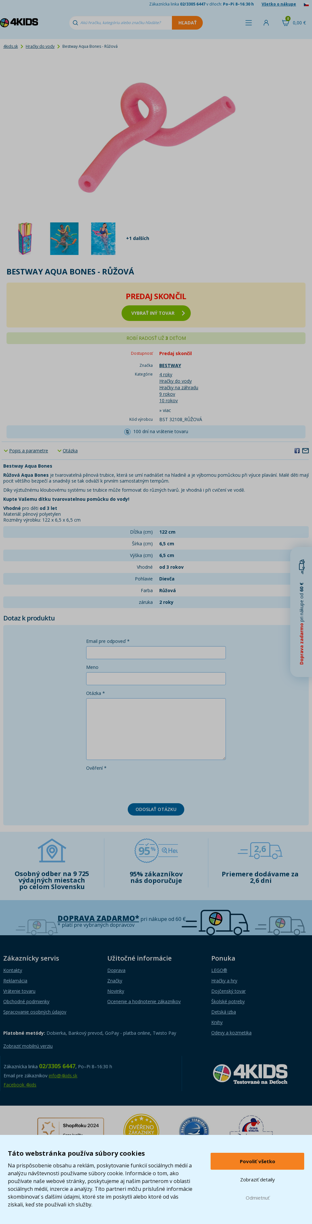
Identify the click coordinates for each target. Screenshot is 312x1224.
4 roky (165, 374)
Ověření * (96, 768)
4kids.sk (10, 46)
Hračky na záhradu (178, 387)
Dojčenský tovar (228, 991)
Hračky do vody (40, 46)
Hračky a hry (224, 981)
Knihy (217, 1022)
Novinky (115, 991)
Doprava (116, 970)
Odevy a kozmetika (231, 1033)
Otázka (70, 450)
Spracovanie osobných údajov (34, 1012)
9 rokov (167, 394)
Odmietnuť (257, 1197)
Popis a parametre (28, 450)
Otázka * (95, 693)
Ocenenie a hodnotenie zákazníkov (144, 1001)
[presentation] (135, 785)
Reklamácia (15, 981)
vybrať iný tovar (158, 313)
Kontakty (12, 970)
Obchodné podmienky (26, 1001)
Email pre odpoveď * (108, 641)
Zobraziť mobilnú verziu (28, 1046)
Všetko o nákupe (279, 4)
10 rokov (168, 400)
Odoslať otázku (156, 809)
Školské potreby (228, 1001)
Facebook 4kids (20, 1085)
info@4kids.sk (63, 1075)
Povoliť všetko (257, 1161)
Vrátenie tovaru (19, 991)
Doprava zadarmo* (98, 918)
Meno (92, 667)
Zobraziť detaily (257, 1179)
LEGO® (219, 970)
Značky (114, 981)
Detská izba (223, 1012)
